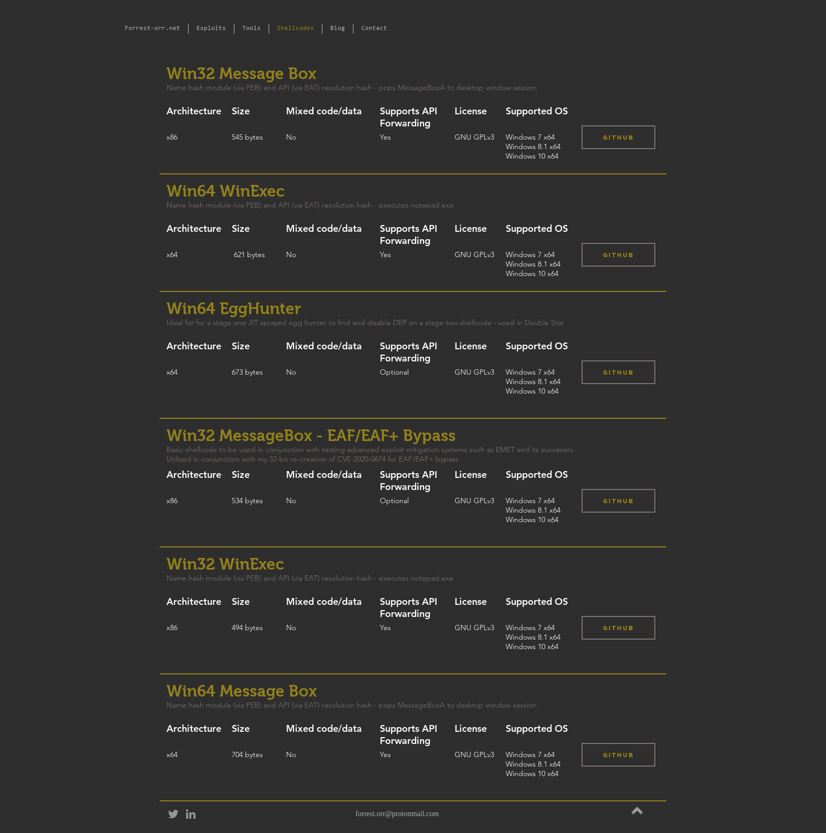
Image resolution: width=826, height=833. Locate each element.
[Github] (618, 137)
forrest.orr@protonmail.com (397, 814)
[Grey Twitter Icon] (173, 814)
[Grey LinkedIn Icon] (191, 814)
